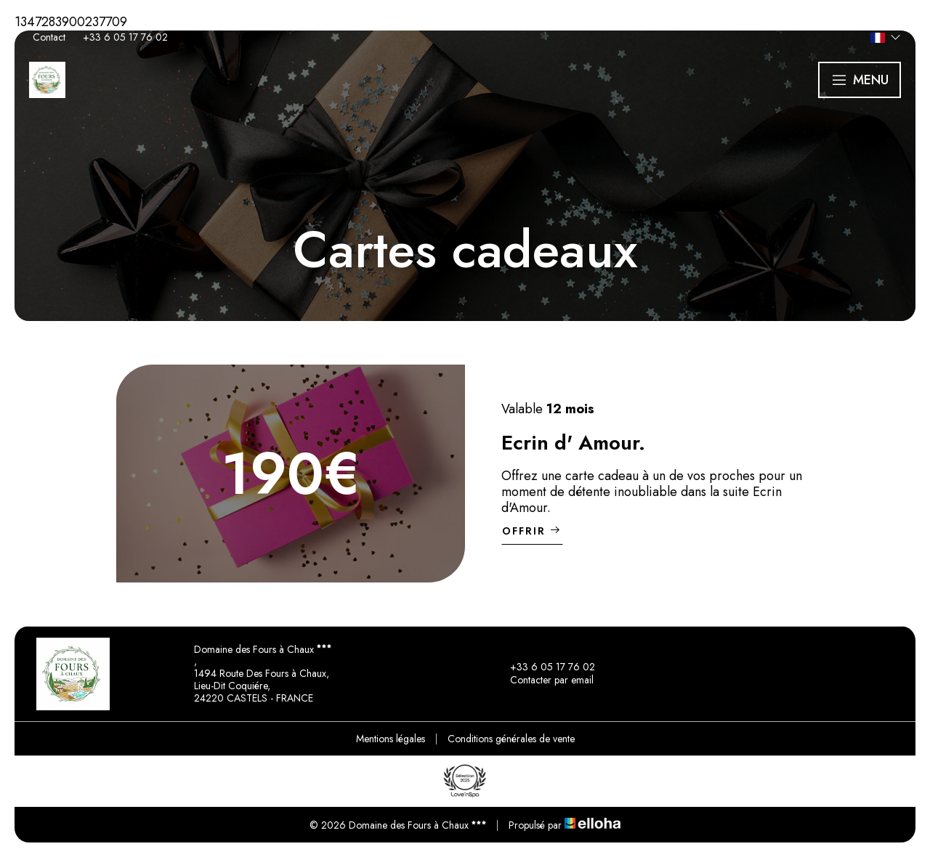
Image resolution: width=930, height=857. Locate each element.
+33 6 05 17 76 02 (544, 667)
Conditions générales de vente (511, 738)
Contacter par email (543, 680)
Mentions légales (390, 738)
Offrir (532, 531)
